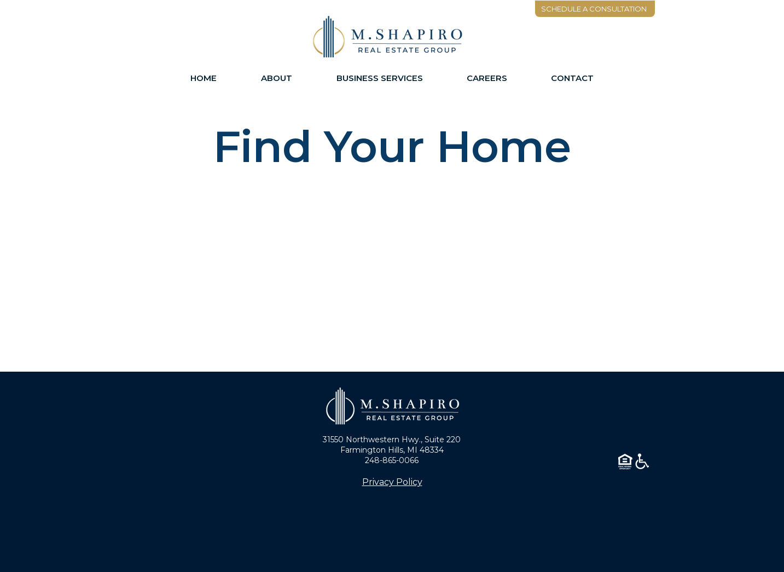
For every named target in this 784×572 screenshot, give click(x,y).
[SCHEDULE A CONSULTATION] (595, 9)
